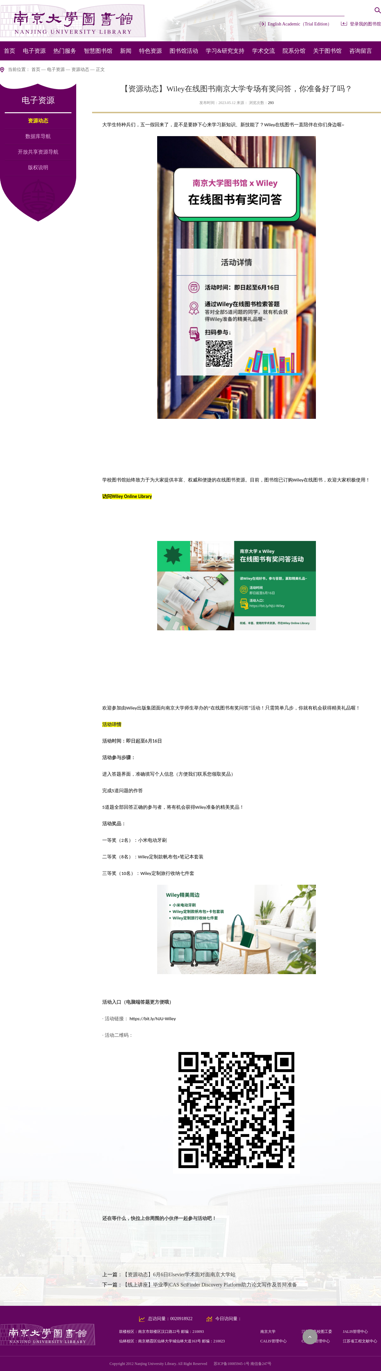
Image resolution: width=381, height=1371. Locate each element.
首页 (9, 51)
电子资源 (34, 51)
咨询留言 (360, 51)
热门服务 (64, 51)
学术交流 (263, 51)
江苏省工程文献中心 (360, 1341)
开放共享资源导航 (38, 152)
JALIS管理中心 (355, 1331)
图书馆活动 (184, 51)
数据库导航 (38, 136)
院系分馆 (294, 51)
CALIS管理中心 (273, 1341)
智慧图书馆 (98, 51)
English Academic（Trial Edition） (300, 24)
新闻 (125, 51)
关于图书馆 (327, 51)
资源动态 (80, 69)
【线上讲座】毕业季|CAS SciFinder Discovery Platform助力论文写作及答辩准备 (210, 1284)
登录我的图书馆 (365, 24)
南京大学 (268, 1331)
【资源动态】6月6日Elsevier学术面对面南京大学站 (179, 1274)
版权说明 (38, 167)
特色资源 (150, 51)
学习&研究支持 (225, 51)
